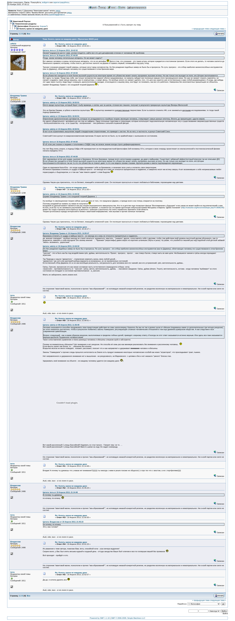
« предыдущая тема (200, 29)
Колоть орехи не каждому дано (33, 29)
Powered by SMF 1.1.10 (100, 618)
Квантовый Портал (22, 21)
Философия (22, 26)
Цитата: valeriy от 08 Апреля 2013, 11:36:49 (61, 325)
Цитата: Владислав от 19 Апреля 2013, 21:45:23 (63, 522)
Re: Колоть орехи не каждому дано (71, 44)
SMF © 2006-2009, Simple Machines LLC (128, 618)
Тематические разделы (25, 24)
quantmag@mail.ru (57, 14)
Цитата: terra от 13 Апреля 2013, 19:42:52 (60, 50)
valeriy (13, 43)
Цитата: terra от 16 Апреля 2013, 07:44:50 (60, 55)
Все (28, 34)
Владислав (15, 226)
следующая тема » (217, 29)
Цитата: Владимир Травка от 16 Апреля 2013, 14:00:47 (66, 233)
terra (12, 295)
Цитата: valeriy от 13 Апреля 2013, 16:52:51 (61, 102)
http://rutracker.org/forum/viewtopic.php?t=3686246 (203, 208)
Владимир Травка (18, 96)
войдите (45, 2)
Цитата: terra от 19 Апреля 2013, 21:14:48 (60, 492)
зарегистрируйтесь (61, 2)
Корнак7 (43, 26)
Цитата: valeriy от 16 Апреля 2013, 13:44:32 (61, 194)
